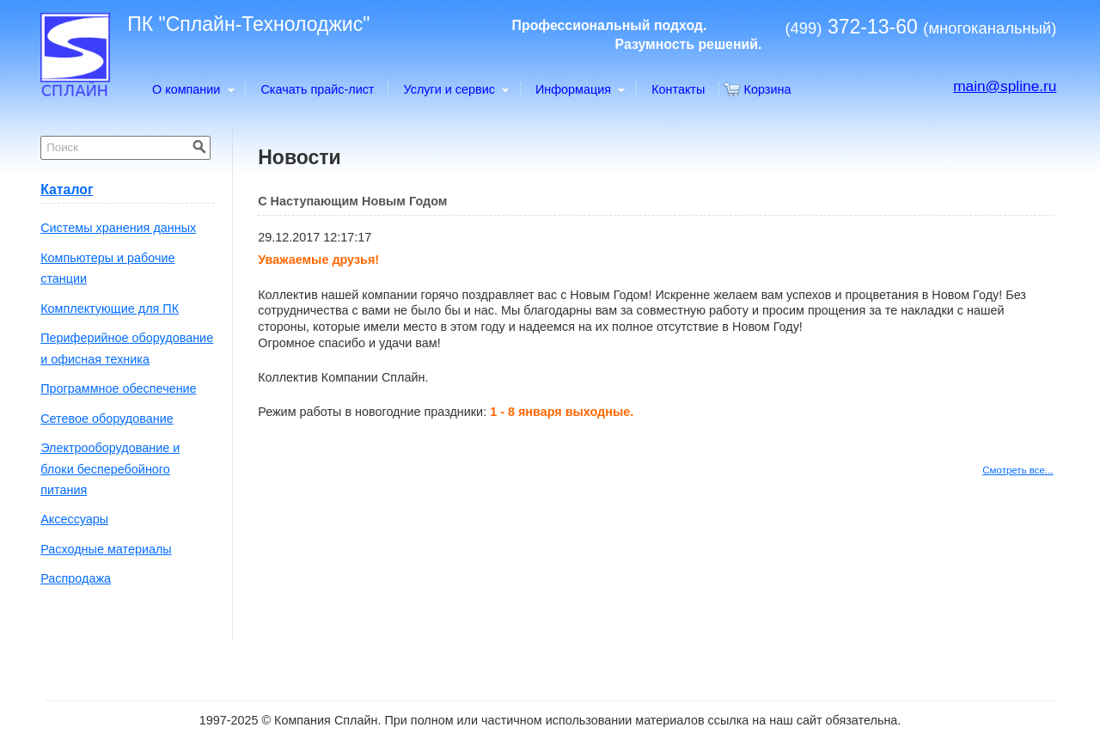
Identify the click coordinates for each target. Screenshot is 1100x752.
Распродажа (75, 578)
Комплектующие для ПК (109, 308)
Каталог (66, 189)
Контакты (678, 89)
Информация (579, 89)
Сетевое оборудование (107, 418)
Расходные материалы (106, 549)
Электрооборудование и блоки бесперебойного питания (110, 469)
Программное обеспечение (118, 388)
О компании (192, 89)
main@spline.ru (1004, 86)
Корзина (767, 89)
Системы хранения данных (118, 228)
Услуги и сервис (456, 89)
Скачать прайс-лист (317, 89)
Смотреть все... (1017, 470)
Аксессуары (74, 519)
